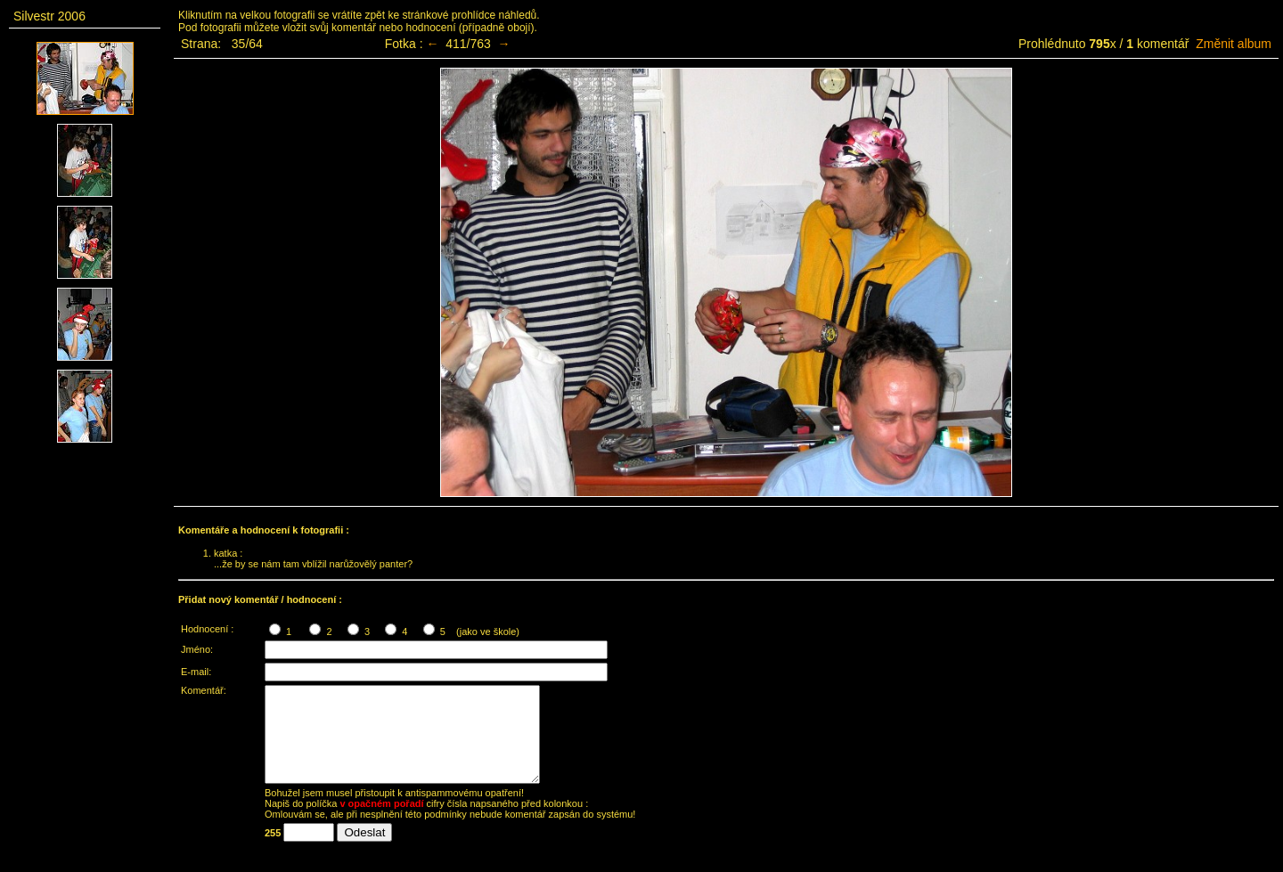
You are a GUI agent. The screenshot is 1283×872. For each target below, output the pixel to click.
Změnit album (1233, 44)
